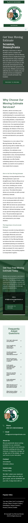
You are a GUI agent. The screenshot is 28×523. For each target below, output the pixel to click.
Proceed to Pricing (12, 82)
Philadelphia (6, 505)
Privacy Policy (7, 470)
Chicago (5, 503)
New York (12, 501)
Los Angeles (19, 501)
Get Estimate (14, 25)
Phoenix (5, 507)
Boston (18, 505)
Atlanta (13, 505)
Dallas (20, 503)
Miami (10, 503)
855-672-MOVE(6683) (15, 2)
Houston (15, 503)
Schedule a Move (8, 464)
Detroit (10, 507)
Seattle (15, 507)
